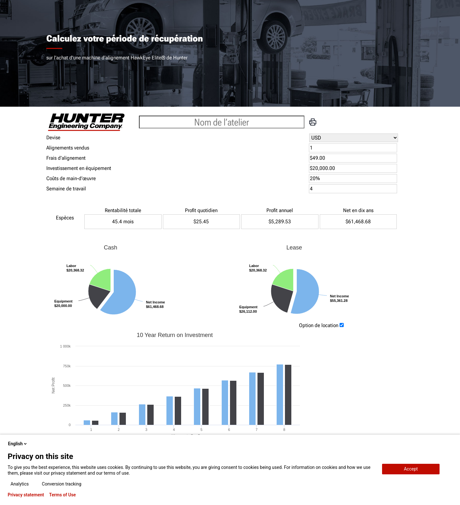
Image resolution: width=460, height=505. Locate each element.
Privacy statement (26, 494)
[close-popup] (449, 443)
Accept (411, 468)
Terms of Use (62, 494)
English (18, 443)
